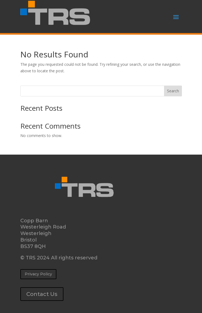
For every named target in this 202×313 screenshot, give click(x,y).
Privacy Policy (38, 274)
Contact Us (41, 294)
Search (173, 90)
